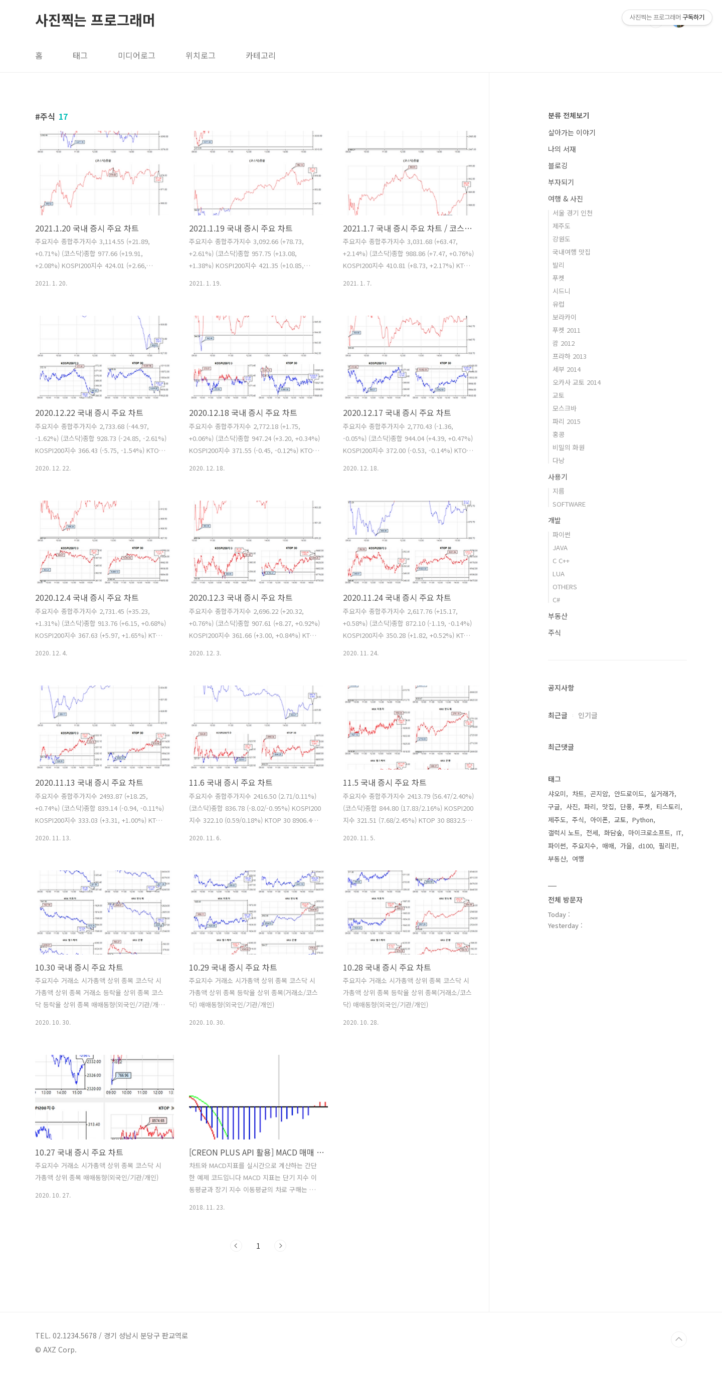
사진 (572, 806)
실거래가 (662, 793)
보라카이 (565, 317)
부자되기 (561, 182)
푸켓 (559, 278)
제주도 (562, 226)
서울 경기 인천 (573, 212)
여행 (578, 858)
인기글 (588, 715)
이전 (236, 1246)
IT (678, 832)
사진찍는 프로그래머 (95, 20)
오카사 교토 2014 (577, 382)
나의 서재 (562, 149)
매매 (608, 845)
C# (556, 599)
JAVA (560, 547)
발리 (559, 265)
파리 (590, 806)
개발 (554, 520)
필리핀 (668, 845)
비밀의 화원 (569, 447)
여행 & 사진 (565, 198)
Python (642, 819)
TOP (679, 1339)
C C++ (561, 560)
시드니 (562, 291)
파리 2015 (567, 421)
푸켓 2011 (567, 330)
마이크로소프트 (649, 832)
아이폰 (599, 819)
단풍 (626, 806)
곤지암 (599, 793)
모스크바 (565, 408)
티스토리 (668, 806)
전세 (592, 832)
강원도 (562, 239)
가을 (626, 845)
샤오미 (557, 793)
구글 (554, 806)
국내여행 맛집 (572, 252)
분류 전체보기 (568, 115)
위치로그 (201, 55)
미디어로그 (136, 55)
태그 (80, 55)
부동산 (558, 616)
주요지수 (584, 845)
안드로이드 (629, 793)
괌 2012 (564, 343)
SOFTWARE (569, 504)
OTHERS (565, 586)
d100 (645, 845)
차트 (578, 793)
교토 (559, 395)
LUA (559, 573)
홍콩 (559, 434)
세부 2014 (567, 369)
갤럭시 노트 (564, 832)
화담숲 (613, 832)
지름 (559, 491)
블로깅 (558, 165)
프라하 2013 (570, 356)
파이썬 (562, 534)
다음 (280, 1246)
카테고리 (261, 55)
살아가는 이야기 (572, 132)
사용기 (558, 477)
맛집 (608, 806)
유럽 (559, 304)
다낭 (559, 460)
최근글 (558, 715)
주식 (554, 632)
